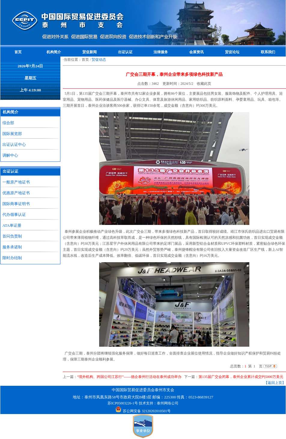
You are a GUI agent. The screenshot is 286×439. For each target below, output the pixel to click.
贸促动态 (99, 59)
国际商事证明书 (16, 203)
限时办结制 (12, 258)
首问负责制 (12, 236)
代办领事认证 (14, 214)
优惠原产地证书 (16, 193)
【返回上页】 (275, 383)
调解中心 (10, 155)
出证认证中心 (14, 144)
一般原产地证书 (16, 182)
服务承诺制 (12, 247)
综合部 (8, 123)
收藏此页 (204, 83)
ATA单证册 (11, 225)
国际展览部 (12, 133)
